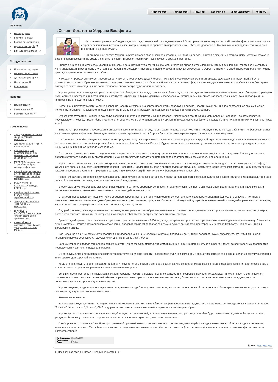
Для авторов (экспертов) (26, 78)
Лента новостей (23, 109)
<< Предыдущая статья (67, 352)
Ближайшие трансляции (27, 51)
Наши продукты (22, 33)
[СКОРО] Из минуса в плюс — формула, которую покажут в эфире (27, 164)
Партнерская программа (26, 73)
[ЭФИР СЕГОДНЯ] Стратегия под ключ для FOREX (26, 185)
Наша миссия (22, 104)
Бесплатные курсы (23, 38)
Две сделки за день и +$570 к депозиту (28, 145)
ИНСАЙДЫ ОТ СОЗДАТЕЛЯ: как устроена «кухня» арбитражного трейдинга (27, 215)
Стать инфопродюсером (26, 69)
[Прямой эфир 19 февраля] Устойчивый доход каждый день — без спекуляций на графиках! (27, 175)
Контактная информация (26, 42)
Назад (87, 352)
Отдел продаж (22, 82)
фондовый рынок (264, 345)
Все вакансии (20, 86)
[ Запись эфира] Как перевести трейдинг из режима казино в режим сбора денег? (26, 154)
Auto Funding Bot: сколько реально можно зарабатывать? (27, 195)
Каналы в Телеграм (25, 113)
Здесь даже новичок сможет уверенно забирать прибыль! (28, 137)
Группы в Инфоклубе (26, 46)
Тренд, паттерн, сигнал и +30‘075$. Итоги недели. (26, 204)
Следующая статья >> (106, 352)
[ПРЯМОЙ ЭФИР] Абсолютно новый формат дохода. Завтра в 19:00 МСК (27, 226)
